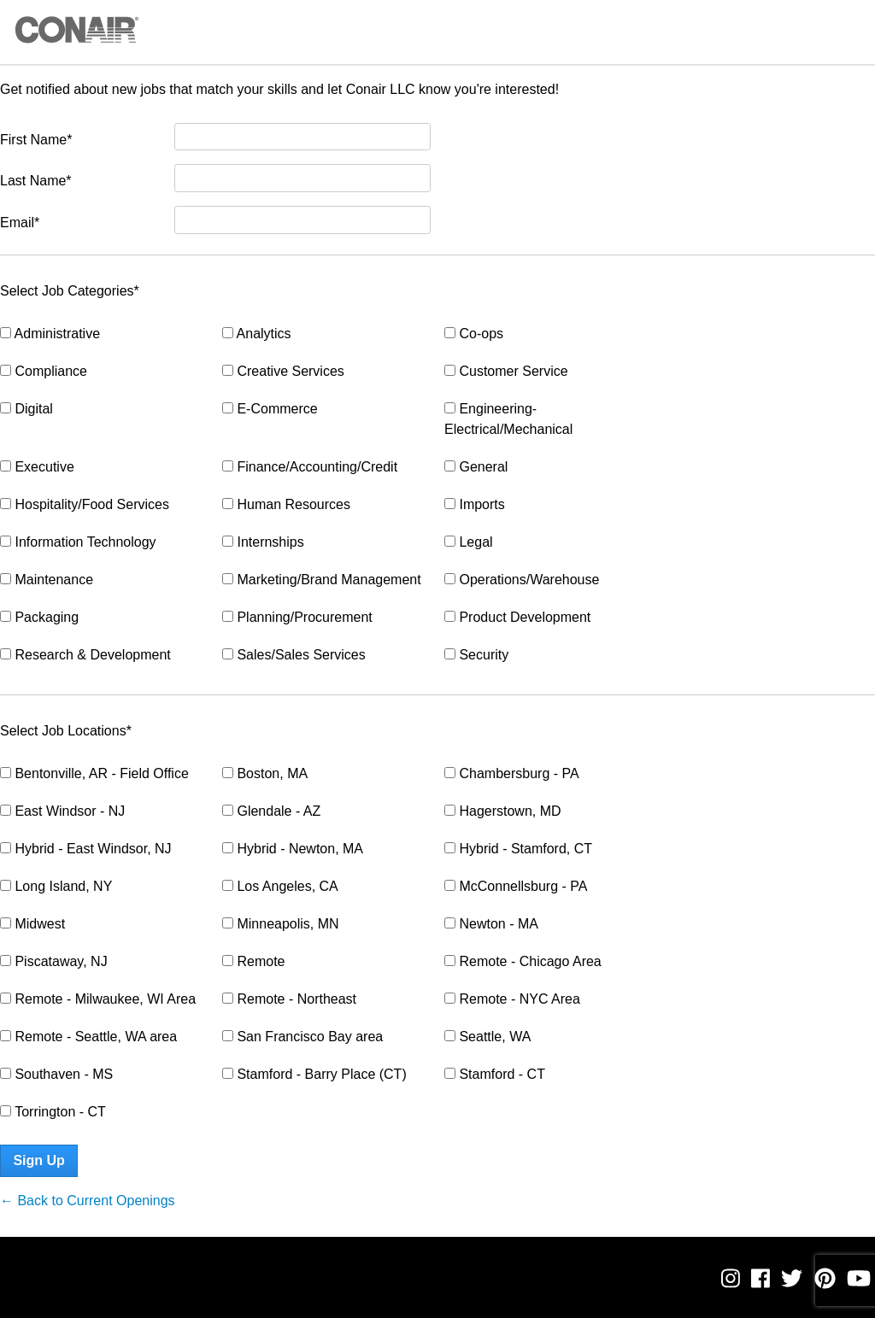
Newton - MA (491, 924)
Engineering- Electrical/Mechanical (508, 418)
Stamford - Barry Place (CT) (314, 1074)
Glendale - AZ (271, 811)
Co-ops (473, 333)
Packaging (39, 617)
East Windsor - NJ (62, 811)
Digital (26, 408)
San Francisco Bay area (302, 1036)
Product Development (517, 617)
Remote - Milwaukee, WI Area (98, 999)
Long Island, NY (56, 886)
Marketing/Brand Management (321, 579)
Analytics (256, 333)
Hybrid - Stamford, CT (518, 848)
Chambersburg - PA (511, 773)
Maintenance (46, 579)
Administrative (50, 333)
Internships (263, 542)
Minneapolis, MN (280, 924)
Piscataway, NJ (54, 961)
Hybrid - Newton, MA (292, 848)
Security (476, 654)
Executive (37, 467)
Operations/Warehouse (521, 579)
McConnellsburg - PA (515, 886)
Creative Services (283, 371)
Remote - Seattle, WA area (88, 1036)
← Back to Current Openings (87, 1200)
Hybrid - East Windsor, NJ (86, 848)
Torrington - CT (53, 1111)
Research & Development (85, 654)
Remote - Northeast (289, 999)
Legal (468, 542)
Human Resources (286, 504)
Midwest (32, 924)
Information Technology (78, 542)
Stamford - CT (494, 1074)
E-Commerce (270, 408)
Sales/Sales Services (294, 654)
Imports (474, 504)
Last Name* (36, 180)
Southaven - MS (56, 1074)
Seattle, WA (487, 1036)
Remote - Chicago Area (523, 961)
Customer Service (506, 371)
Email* (19, 222)
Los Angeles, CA (280, 886)
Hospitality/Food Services (84, 504)
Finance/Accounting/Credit (309, 467)
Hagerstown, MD (502, 811)
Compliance (43, 371)
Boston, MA (265, 773)
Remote (253, 961)
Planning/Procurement (297, 617)
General (476, 467)
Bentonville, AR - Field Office (94, 773)
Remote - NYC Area (512, 999)
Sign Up (38, 1160)
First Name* (36, 139)
